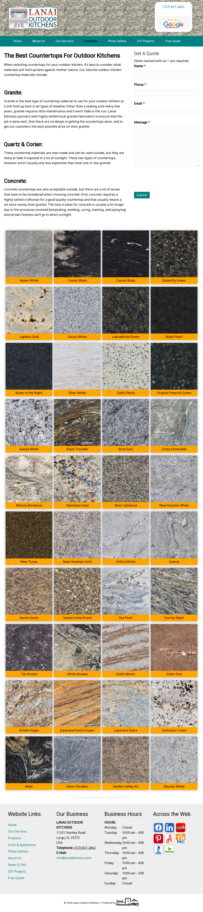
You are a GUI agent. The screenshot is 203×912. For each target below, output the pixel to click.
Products (90, 41)
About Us (38, 41)
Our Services (65, 41)
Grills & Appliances (22, 845)
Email (139, 103)
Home (17, 41)
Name (140, 66)
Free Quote (173, 41)
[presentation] (164, 179)
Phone (140, 84)
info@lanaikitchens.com (73, 858)
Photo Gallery (117, 41)
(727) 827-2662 (173, 7)
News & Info (17, 864)
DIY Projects (145, 41)
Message (142, 122)
